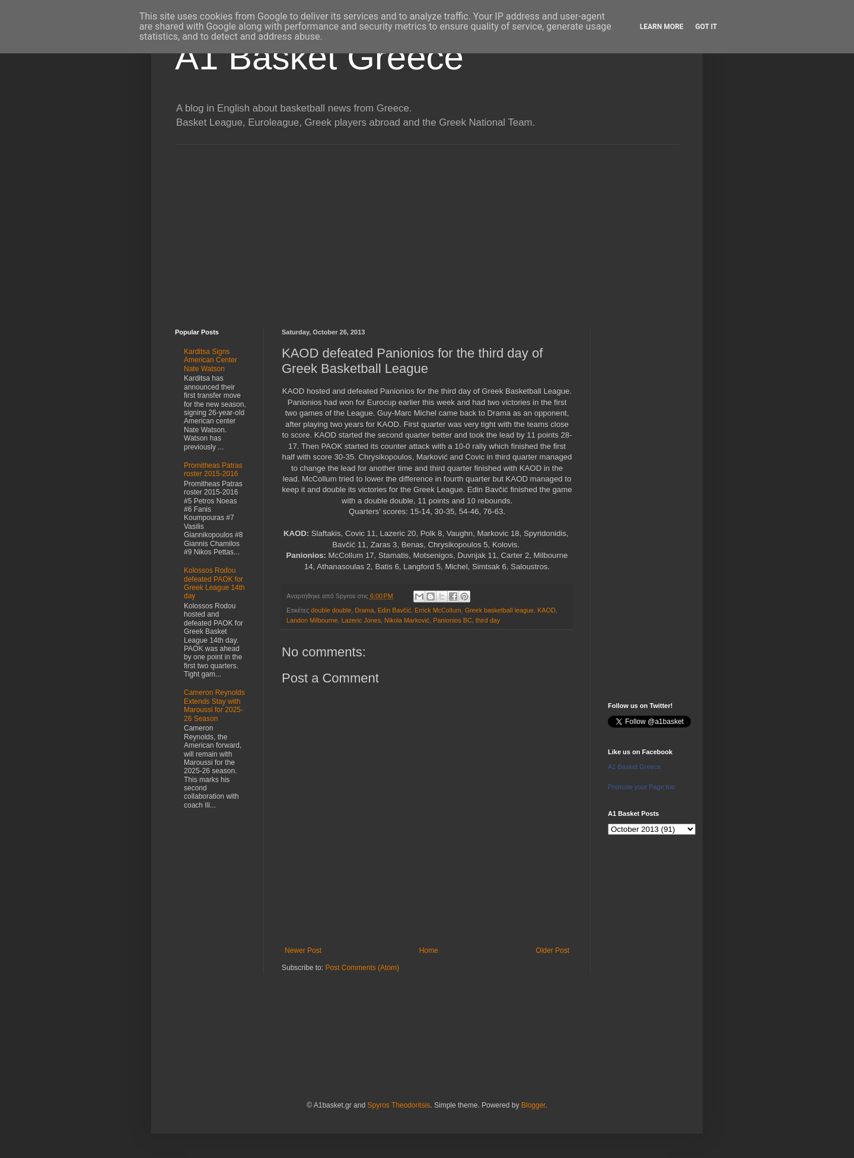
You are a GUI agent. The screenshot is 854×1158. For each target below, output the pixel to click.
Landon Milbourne (311, 620)
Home (428, 950)
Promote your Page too (641, 786)
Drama (364, 610)
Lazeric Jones (361, 620)
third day (488, 620)
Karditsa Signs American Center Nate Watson (210, 360)
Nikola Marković (406, 620)
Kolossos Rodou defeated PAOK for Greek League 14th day (214, 583)
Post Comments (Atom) (362, 968)
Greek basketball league (499, 610)
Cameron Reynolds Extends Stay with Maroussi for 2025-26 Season (214, 705)
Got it (706, 27)
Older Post (552, 950)
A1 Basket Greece (319, 57)
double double (331, 610)
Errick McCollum (438, 610)
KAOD (546, 610)
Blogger (533, 1105)
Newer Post (303, 950)
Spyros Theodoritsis (398, 1105)
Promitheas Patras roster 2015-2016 (213, 469)
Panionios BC (452, 620)
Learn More (662, 27)
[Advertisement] (427, 228)
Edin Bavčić (394, 610)
